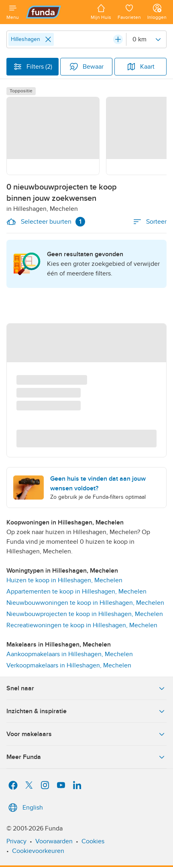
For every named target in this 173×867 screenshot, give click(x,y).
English (24, 807)
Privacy (16, 841)
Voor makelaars (86, 734)
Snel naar (86, 688)
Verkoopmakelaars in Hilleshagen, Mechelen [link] (68, 665)
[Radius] (146, 39)
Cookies (92, 841)
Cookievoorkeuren (38, 851)
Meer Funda (86, 757)
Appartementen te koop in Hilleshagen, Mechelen (76, 592)
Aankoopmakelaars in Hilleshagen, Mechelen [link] (69, 654)
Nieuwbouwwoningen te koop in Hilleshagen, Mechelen (85, 603)
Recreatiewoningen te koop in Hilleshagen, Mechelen (81, 625)
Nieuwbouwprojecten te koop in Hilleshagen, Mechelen (84, 614)
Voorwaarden (54, 841)
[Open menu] (12, 12)
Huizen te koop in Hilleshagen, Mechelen (64, 580)
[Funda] (55, 12)
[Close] (48, 39)
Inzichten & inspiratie (86, 711)
